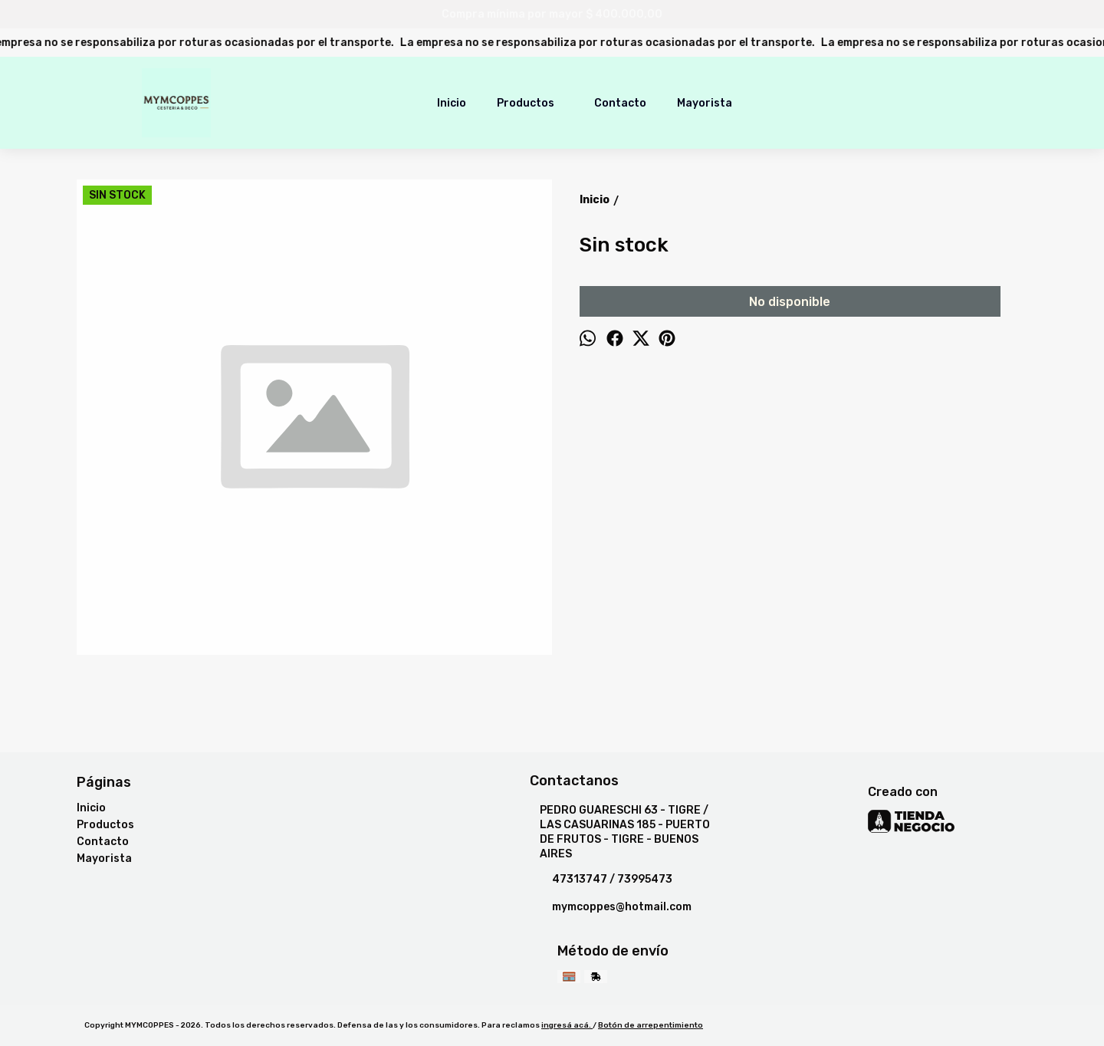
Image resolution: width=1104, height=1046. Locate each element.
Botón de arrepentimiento (650, 1025)
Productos (533, 103)
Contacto (620, 103)
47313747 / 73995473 (601, 879)
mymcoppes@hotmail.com (611, 907)
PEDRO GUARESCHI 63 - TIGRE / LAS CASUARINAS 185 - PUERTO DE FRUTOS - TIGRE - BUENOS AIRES (620, 832)
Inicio (451, 103)
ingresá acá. (567, 1025)
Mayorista (704, 103)
